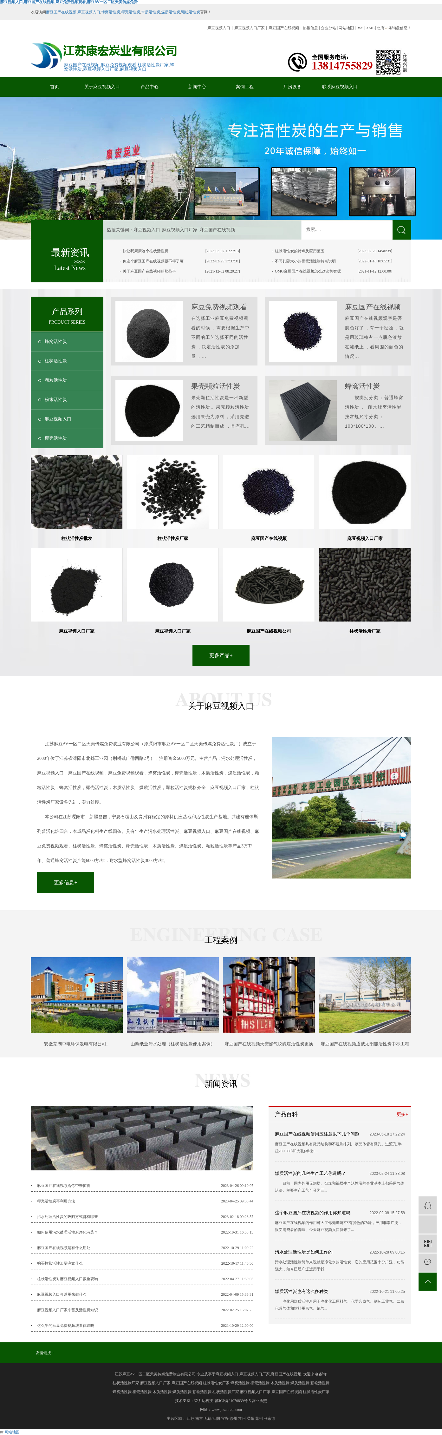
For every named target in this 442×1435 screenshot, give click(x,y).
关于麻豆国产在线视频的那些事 (149, 271)
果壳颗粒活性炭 (215, 386)
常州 (242, 1418)
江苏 (190, 1418)
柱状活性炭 (56, 361)
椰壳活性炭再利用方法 (56, 1201)
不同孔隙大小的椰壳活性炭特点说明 (305, 261)
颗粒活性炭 (190, 12)
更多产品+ (220, 655)
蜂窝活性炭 (110, 12)
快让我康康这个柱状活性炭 (145, 251)
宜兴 (225, 1418)
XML (370, 28)
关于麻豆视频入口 (102, 86)
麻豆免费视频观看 (118, 64)
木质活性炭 (150, 12)
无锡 (207, 1418)
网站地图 (347, 28)
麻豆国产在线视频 (61, 12)
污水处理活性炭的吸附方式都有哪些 (67, 1216)
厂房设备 (292, 86)
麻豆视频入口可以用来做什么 (62, 1294)
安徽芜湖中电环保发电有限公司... (77, 1044)
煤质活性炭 (170, 12)
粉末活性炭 (56, 399)
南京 (199, 1418)
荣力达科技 (203, 1401)
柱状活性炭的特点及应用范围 (299, 251)
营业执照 (259, 1401)
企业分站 (328, 28)
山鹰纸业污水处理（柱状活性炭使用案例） (173, 1044)
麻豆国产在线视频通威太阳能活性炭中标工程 (365, 1044)
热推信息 (310, 28)
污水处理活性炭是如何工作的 (304, 1252)
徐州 (233, 1418)
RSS (360, 28)
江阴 (216, 1418)
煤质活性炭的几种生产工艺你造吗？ (310, 1173)
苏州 (259, 1418)
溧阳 (250, 1418)
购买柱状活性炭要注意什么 (60, 1263)
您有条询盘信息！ (394, 28)
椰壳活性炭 (130, 12)
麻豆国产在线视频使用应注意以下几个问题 (317, 1134)
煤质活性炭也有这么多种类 (301, 1291)
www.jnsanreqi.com (226, 1409)
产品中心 (150, 86)
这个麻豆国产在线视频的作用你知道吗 (312, 1212)
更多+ (402, 1114)
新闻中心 (197, 86)
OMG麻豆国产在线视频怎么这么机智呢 (308, 271)
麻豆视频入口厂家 (249, 28)
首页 (54, 86)
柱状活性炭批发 (76, 538)
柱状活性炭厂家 (153, 64)
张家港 (269, 1418)
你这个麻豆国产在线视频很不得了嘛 (153, 261)
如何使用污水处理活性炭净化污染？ (67, 1232)
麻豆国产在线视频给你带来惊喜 (63, 1185)
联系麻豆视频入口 (340, 86)
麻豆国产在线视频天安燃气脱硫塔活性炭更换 (268, 1044)
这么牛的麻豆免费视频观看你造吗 (65, 1325)
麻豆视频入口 (88, 12)
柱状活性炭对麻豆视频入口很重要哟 (67, 1279)
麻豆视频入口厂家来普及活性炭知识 (67, 1310)
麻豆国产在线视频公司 (269, 631)
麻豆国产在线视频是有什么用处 (63, 1248)
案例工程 (245, 86)
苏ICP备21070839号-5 (233, 1401)
